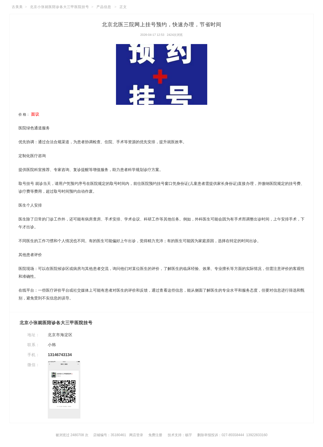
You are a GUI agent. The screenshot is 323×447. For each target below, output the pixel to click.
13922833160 (256, 435)
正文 (123, 7)
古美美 (17, 7)
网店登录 (136, 435)
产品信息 (103, 7)
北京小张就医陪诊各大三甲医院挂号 (59, 7)
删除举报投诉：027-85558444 (220, 435)
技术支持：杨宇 (180, 435)
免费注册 (155, 435)
